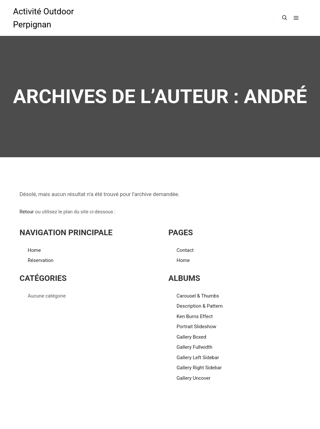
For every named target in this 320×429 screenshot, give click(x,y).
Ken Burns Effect (195, 316)
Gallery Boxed (191, 337)
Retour (27, 212)
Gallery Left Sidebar (198, 357)
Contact (185, 250)
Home (34, 250)
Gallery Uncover (194, 378)
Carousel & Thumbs (198, 296)
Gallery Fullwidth (194, 347)
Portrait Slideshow (196, 326)
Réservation (40, 260)
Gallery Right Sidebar (199, 368)
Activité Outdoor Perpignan (43, 18)
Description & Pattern (200, 306)
